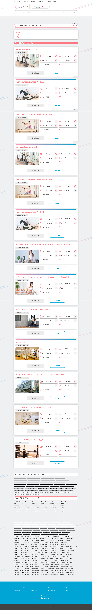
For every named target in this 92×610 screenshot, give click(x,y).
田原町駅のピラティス (60, 568)
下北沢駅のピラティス (28, 522)
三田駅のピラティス (43, 524)
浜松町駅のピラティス (36, 574)
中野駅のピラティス (46, 505)
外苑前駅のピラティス (48, 511)
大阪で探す (29, 12)
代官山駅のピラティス (44, 503)
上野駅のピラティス (69, 524)
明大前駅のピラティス (18, 558)
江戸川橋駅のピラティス (47, 560)
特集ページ (65, 12)
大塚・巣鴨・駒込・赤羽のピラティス (57, 488)
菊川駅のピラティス (46, 532)
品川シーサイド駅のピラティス (38, 552)
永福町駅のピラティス (69, 528)
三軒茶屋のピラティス (51, 492)
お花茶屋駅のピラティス (64, 566)
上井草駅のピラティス (18, 548)
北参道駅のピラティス (26, 503)
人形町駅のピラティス (18, 550)
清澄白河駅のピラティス (70, 568)
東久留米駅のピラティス (27, 530)
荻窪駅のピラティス (48, 507)
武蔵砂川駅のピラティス (46, 544)
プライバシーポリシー (51, 590)
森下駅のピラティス (27, 570)
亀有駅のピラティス (73, 566)
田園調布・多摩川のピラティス (28, 492)
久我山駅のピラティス (73, 570)
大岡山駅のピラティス (27, 554)
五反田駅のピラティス (66, 522)
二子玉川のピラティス (68, 492)
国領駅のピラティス (17, 528)
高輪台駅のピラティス (38, 564)
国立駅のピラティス (62, 530)
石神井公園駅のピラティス (56, 532)
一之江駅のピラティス (68, 536)
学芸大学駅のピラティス (18, 501)
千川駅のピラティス (43, 528)
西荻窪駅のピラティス (57, 507)
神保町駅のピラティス (44, 526)
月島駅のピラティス (36, 530)
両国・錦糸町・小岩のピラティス (46, 482)
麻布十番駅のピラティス (37, 522)
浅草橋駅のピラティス (63, 558)
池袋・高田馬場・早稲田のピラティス (48, 480)
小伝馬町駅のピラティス (72, 558)
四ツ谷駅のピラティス (52, 524)
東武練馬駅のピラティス (29, 556)
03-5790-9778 (64, 357)
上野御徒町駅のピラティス (36, 572)
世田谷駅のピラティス (70, 540)
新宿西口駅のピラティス (65, 503)
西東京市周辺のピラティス (19, 490)
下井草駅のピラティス (56, 556)
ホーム (16, 12)
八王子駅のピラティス (71, 530)
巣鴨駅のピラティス (56, 552)
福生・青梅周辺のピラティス (70, 488)
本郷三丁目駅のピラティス (37, 532)
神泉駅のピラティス (45, 570)
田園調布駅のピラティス (38, 536)
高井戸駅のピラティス (54, 566)
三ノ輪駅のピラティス (60, 528)
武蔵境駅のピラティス (18, 554)
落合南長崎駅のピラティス (19, 556)
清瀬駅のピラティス (47, 542)
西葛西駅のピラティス (18, 540)
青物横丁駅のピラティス (63, 570)
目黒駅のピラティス (46, 522)
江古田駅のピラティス (18, 526)
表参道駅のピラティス (35, 503)
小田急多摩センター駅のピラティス (67, 550)
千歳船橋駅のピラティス (70, 538)
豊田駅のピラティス (73, 562)
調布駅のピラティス (61, 524)
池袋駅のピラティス (28, 511)
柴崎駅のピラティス (54, 534)
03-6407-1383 (64, 454)
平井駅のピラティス (26, 548)
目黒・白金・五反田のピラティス (20, 478)
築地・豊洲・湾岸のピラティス (43, 488)
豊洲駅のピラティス (66, 532)
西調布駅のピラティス (56, 544)
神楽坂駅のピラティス (27, 552)
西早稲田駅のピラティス (35, 548)
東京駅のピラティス (43, 568)
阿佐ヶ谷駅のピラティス (39, 507)
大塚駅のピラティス (55, 546)
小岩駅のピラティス (35, 568)
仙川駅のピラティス (65, 552)
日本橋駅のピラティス (38, 550)
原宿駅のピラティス (17, 503)
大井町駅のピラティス (64, 526)
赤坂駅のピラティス (66, 511)
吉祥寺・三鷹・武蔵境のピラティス (20, 480)
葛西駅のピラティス (61, 572)
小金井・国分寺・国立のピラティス (31, 490)
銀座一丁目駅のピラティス (19, 511)
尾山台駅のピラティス (28, 542)
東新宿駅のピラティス (36, 558)
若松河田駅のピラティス (26, 532)
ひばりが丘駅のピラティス (37, 560)
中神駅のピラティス (28, 544)
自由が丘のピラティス (18, 492)
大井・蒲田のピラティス (54, 486)
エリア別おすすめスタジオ (46, 12)
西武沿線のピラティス (30, 486)
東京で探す (22, 12)
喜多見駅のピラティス (44, 540)
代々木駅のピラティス (56, 501)
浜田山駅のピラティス (18, 534)
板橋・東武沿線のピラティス (71, 484)
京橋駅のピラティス (45, 558)
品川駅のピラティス (71, 574)
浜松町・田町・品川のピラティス (31, 488)
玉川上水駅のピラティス (26, 574)
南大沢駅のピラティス (70, 572)
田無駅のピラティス (65, 556)
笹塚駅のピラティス (35, 540)
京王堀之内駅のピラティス (19, 544)
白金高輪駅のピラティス (54, 526)
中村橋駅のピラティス (47, 556)
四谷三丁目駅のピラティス (56, 522)
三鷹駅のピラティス (26, 528)
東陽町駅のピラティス (29, 536)
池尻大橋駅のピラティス (63, 534)
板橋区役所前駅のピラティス (19, 546)
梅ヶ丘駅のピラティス (45, 574)
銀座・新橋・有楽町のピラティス (34, 480)
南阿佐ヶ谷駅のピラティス (29, 507)
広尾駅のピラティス (51, 528)
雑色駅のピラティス (55, 562)
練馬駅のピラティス (45, 530)
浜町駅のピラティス (28, 562)
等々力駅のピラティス (61, 538)
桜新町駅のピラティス (36, 554)
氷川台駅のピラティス (27, 558)
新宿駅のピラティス (28, 505)
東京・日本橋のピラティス (19, 488)
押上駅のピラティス (36, 526)
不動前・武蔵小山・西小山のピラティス (21, 494)
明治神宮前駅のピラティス (38, 542)
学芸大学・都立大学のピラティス (66, 490)
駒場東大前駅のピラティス (35, 566)
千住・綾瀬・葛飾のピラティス (59, 484)
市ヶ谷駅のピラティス (18, 564)
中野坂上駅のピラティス (37, 505)
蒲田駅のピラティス (73, 546)
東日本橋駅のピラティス (55, 548)
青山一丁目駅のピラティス (38, 511)
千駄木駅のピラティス (45, 534)
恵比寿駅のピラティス (36, 501)
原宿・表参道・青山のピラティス (62, 480)
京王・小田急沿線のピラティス (33, 484)
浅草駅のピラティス (55, 550)
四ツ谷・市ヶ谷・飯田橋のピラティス (67, 486)
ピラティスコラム (56, 12)
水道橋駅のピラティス (26, 572)
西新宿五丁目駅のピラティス (55, 503)
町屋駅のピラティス (55, 554)
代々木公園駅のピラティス (19, 562)
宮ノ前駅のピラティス (27, 538)
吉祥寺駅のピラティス (66, 507)
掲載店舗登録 (17, 590)
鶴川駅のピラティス (72, 526)
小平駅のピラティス (26, 540)
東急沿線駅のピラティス (43, 490)
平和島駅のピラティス (27, 526)
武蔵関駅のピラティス (65, 544)
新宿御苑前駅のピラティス (28, 564)
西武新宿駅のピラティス (65, 564)
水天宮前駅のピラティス (18, 522)
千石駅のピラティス (26, 524)
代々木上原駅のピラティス (46, 501)
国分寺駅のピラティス (54, 530)
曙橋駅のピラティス (17, 572)
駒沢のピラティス (59, 492)
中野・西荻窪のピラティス (60, 478)
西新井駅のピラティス (72, 554)
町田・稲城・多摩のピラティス (59, 482)
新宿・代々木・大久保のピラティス (47, 478)
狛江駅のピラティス (17, 524)
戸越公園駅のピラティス (18, 570)
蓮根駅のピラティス (44, 538)
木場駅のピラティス (56, 560)
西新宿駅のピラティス (27, 560)
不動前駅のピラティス (18, 552)
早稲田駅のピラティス (54, 574)
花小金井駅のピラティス (55, 564)
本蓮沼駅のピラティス (36, 570)
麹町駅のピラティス (46, 564)
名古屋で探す (36, 12)
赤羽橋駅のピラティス (54, 570)
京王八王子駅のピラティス (58, 536)
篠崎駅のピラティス (63, 574)
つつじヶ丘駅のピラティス (19, 536)
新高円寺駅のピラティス (18, 507)
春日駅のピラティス (17, 574)
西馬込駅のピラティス (29, 546)
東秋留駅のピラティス (34, 528)
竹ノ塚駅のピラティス (64, 546)
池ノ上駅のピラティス (18, 560)
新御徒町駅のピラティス (45, 554)
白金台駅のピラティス (45, 548)
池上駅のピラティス (26, 568)
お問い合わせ (66, 590)
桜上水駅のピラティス (18, 568)
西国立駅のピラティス (47, 546)
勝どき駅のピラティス (37, 544)
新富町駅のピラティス (65, 560)
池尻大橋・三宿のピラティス (40, 492)
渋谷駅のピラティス (27, 501)
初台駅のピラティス (36, 562)
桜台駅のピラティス (26, 566)
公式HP (57, 73)
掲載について (69, 1)
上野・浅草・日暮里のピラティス (20, 484)
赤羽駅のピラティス (52, 538)
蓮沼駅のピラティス (17, 532)
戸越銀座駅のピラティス (35, 534)
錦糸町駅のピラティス (47, 550)
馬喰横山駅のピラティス (45, 562)
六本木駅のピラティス (57, 511)
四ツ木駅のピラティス (45, 566)
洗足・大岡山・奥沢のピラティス (36, 494)
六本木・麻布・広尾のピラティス (20, 482)
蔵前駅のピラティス (38, 556)
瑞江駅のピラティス (38, 546)
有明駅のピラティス (48, 552)
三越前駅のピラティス (65, 542)
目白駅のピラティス (61, 540)
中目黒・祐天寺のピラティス (54, 490)
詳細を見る (35, 73)
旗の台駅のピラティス (18, 538)
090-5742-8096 (65, 389)
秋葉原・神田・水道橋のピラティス (42, 486)
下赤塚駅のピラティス (18, 530)
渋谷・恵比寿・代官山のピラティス (33, 478)
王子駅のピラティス (72, 548)
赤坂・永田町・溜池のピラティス (33, 482)
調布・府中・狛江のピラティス (19, 486)
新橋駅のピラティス (17, 566)
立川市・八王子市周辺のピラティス (46, 484)
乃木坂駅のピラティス (53, 540)
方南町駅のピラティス (34, 524)
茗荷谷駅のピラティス (48, 536)
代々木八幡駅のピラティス (66, 501)
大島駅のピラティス (63, 554)
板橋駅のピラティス (51, 568)
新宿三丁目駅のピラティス (19, 505)
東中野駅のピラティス (55, 505)
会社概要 (48, 592)
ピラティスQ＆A (73, 12)
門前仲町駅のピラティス (18, 542)
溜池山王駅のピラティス (64, 562)
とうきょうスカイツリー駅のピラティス (49, 572)
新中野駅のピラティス (56, 542)
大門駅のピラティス (36, 538)
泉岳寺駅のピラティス (54, 558)
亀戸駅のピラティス (64, 548)
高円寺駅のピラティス (64, 505)
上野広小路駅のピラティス (28, 550)
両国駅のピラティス (26, 534)
